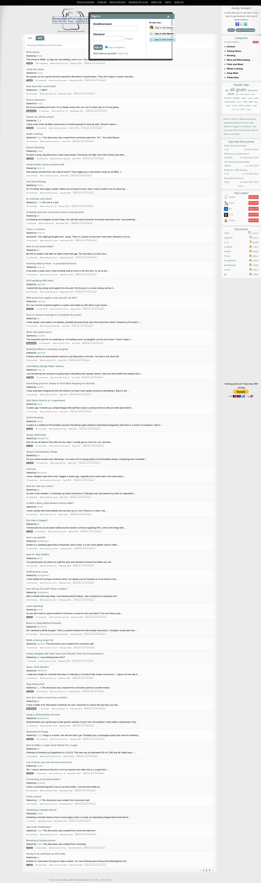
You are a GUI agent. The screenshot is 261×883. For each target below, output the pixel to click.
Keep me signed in (115, 47)
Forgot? (129, 38)
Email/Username (102, 24)
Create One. (123, 53)
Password (99, 34)
